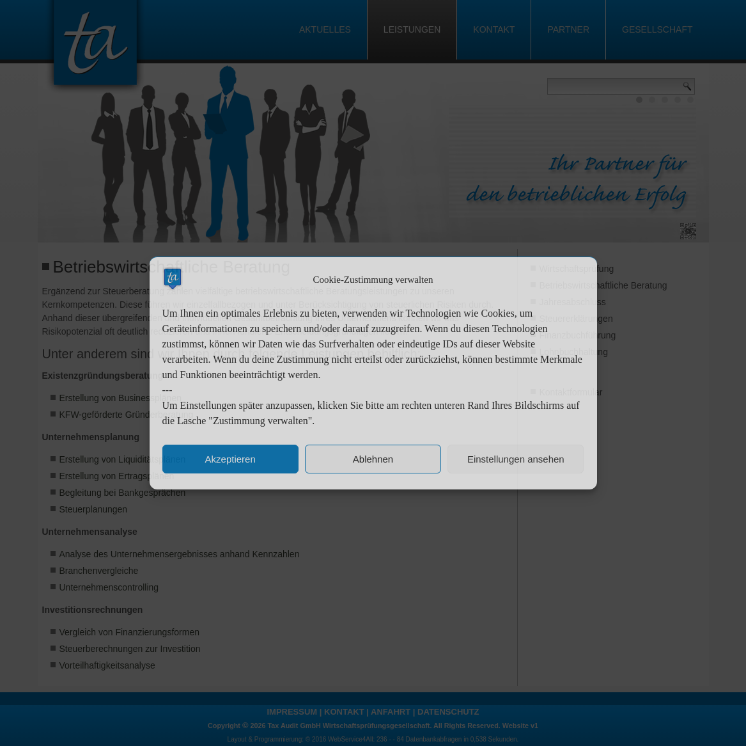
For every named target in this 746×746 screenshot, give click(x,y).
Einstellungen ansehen (515, 459)
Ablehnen (373, 459)
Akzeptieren (230, 459)
